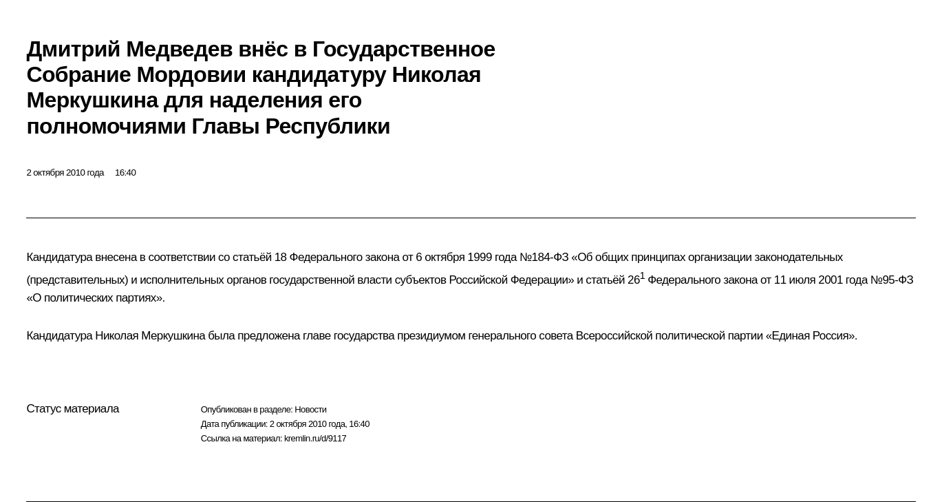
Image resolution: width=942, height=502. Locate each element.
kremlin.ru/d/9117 (315, 438)
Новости (310, 409)
